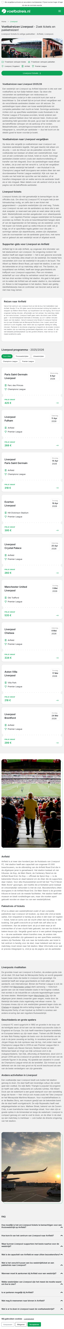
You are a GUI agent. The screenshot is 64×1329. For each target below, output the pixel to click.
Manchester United (22, 987)
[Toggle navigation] (60, 11)
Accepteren (34, 1324)
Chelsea (5, 1007)
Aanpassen (7, 1324)
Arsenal (15, 1007)
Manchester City (41, 995)
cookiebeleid (29, 1319)
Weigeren (21, 1324)
